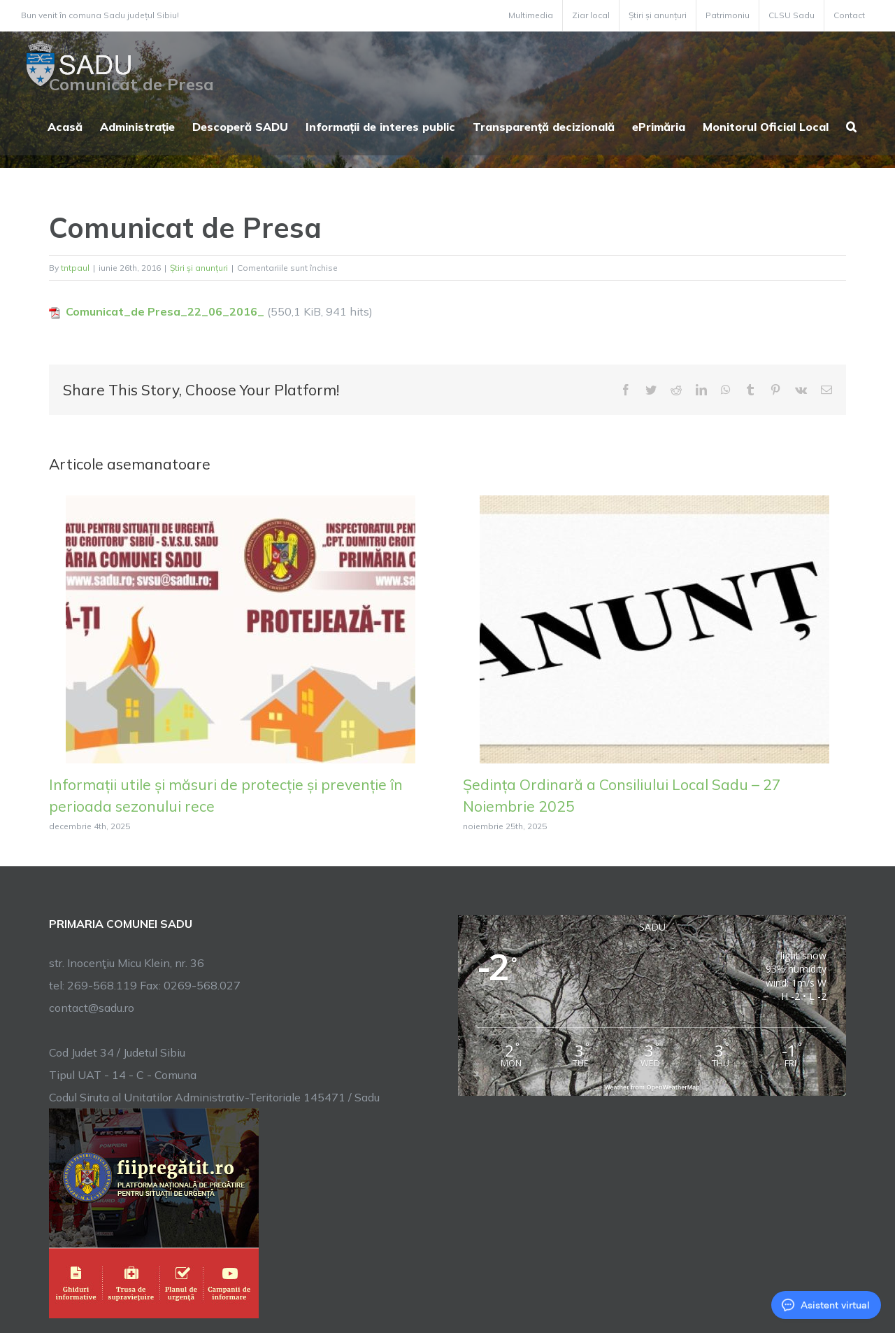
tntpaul (75, 267)
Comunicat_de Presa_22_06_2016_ (165, 311)
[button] (851, 125)
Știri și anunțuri (199, 267)
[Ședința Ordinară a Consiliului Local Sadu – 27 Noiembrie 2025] (654, 628)
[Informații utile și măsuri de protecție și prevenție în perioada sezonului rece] (240, 628)
